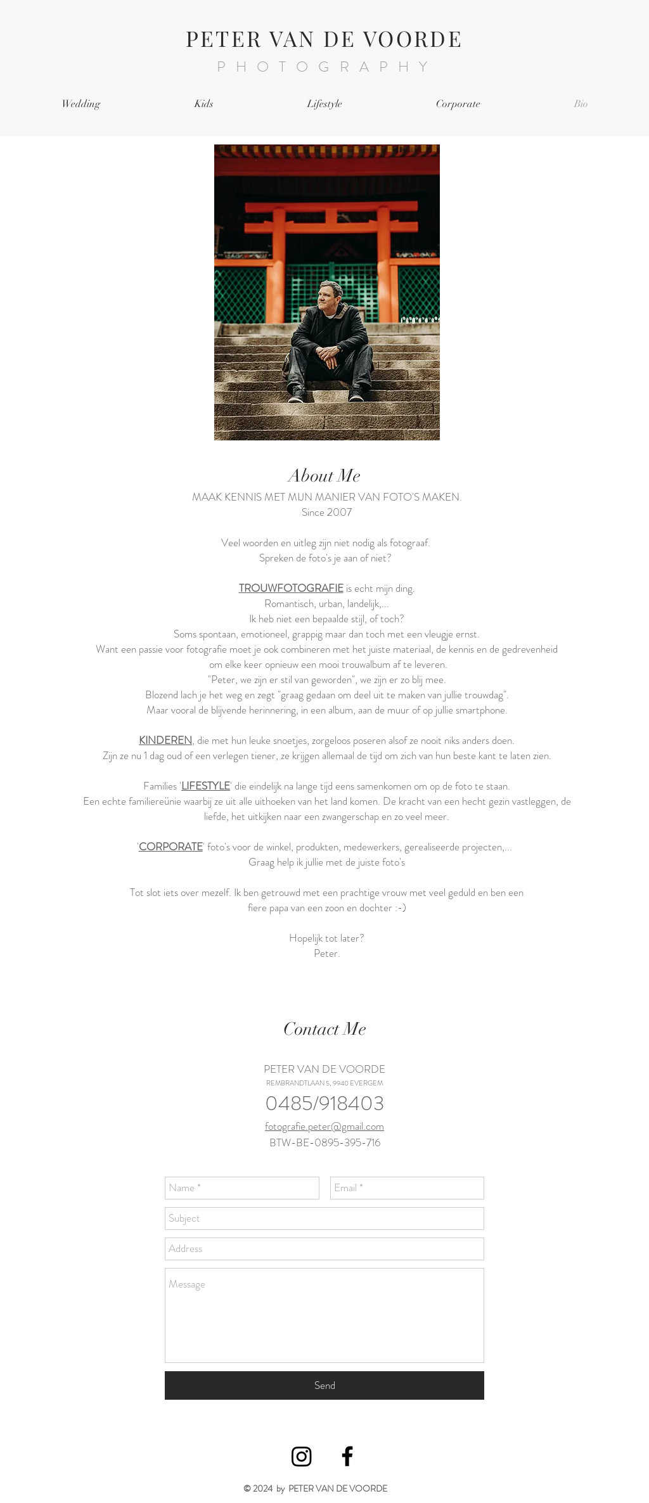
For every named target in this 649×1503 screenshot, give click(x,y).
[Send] (324, 1385)
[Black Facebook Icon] (347, 1456)
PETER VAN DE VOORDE (325, 38)
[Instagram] (301, 1456)
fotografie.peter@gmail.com (324, 1126)
